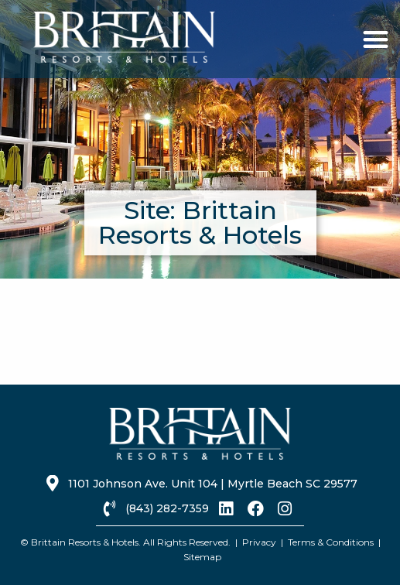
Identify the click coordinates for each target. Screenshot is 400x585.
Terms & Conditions (331, 542)
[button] (375, 39)
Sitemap (202, 557)
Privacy (259, 542)
